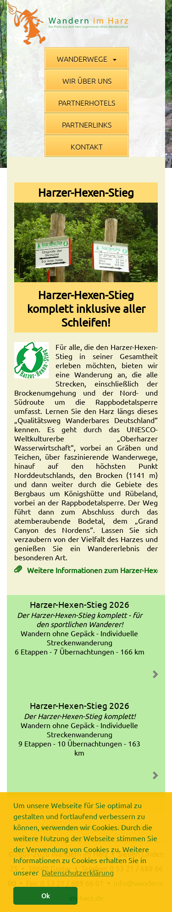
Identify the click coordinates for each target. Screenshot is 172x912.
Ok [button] (45, 895)
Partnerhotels (86, 102)
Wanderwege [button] (87, 59)
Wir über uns (86, 80)
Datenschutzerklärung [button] (78, 872)
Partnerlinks (86, 124)
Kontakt (87, 146)
